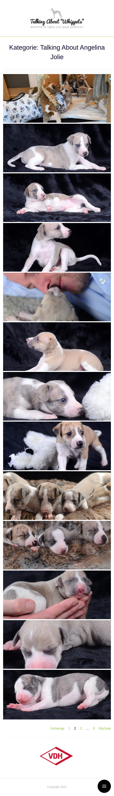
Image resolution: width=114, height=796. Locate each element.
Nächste (105, 728)
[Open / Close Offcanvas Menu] (104, 786)
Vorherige (57, 728)
